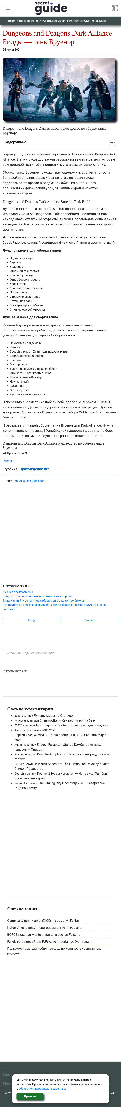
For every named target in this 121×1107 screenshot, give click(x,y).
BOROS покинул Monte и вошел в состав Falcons (43, 934)
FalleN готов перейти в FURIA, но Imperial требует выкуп (49, 941)
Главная (10, 20)
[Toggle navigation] (8, 8)
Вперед (89, 620)
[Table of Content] (112, 142)
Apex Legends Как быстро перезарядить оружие (72, 725)
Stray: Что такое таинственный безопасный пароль (37, 596)
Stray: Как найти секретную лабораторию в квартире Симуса (44, 600)
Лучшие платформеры (18, 592)
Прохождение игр (29, 20)
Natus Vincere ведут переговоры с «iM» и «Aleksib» (45, 927)
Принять (30, 1096)
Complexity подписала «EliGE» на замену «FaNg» (43, 920)
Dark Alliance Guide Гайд (28, 481)
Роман (8, 461)
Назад (31, 620)
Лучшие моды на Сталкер (53, 715)
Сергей (19, 735)
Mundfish (49, 730)
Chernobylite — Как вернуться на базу (68, 720)
